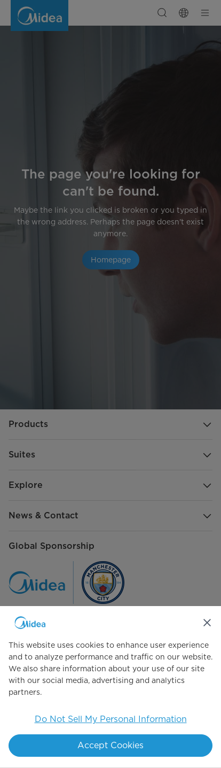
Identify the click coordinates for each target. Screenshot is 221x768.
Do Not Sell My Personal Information (111, 719)
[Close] (207, 622)
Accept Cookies (110, 745)
